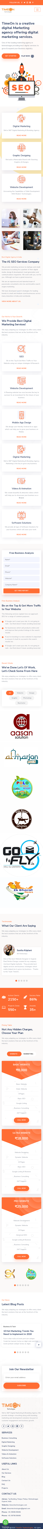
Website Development (10, 1450)
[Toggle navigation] (37, 10)
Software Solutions (9, 1458)
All (10, 693)
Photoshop (27, 698)
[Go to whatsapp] (5, 1522)
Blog (3, 1477)
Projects (5, 1488)
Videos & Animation (9, 1454)
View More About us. (11, 301)
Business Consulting (9, 1438)
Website (20, 693)
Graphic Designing (8, 1446)
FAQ (3, 1484)
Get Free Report (21, 591)
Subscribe (21, 1386)
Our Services (6, 1473)
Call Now (21, 1120)
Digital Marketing (8, 1442)
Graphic (14, 698)
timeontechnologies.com (18, 1505)
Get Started (10, 56)
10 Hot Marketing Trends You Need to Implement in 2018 (18, 1333)
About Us (5, 1469)
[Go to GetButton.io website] (5, 1526)
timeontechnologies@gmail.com (18, 1508)
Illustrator (21, 703)
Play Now (27, 56)
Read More (21, 135)
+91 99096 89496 (14, 1512)
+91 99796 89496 (14, 1515)
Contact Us (6, 1480)
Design (31, 693)
